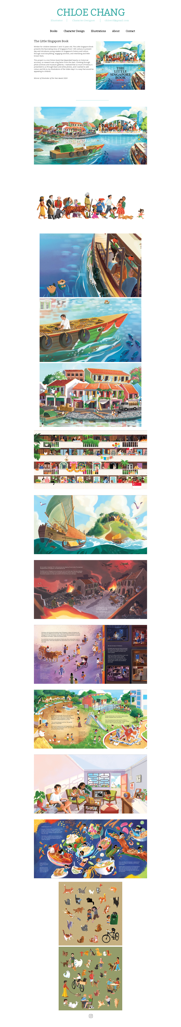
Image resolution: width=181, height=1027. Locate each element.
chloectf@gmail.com (117, 20)
